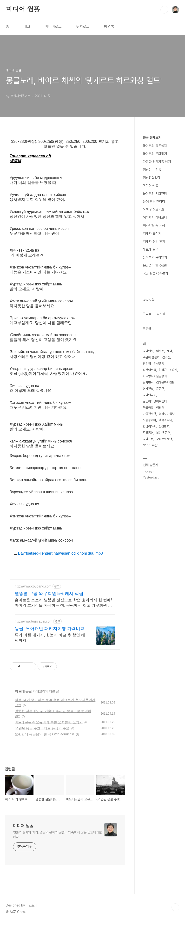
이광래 (160, 407)
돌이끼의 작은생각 (155, 146)
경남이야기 (149, 426)
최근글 (147, 313)
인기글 (161, 313)
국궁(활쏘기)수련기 (155, 273)
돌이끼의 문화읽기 (155, 154)
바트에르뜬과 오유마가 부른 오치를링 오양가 (49, 749)
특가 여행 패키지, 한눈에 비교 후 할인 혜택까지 (50, 664)
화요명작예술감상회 (155, 376)
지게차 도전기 (152, 233)
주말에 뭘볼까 (151, 357)
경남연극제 (149, 395)
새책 (169, 351)
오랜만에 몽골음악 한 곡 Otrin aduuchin (44, 761)
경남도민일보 (167, 414)
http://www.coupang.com (33, 613)
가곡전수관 (149, 414)
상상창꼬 (164, 426)
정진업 (147, 363)
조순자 (173, 370)
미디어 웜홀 (23, 9)
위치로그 (83, 26)
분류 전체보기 (152, 137)
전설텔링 (158, 363)
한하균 (163, 370)
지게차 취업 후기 (154, 241)
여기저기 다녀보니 (155, 217)
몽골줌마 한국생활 (155, 265)
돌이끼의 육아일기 (155, 257)
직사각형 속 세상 (154, 225)
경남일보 (148, 351)
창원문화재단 (164, 439)
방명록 (109, 26)
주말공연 (148, 433)
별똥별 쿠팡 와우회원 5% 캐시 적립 (49, 620)
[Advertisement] (97, 590)
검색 (164, 9)
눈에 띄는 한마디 (154, 201)
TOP (175, 934)
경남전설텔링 (151, 178)
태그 (27, 26)
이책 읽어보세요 (153, 209)
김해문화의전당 (165, 382)
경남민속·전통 (152, 170)
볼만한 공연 (163, 433)
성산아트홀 (149, 370)
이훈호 (160, 351)
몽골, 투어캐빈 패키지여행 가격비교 (50, 655)
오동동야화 (149, 420)
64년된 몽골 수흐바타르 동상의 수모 (42, 755)
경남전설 (148, 389)
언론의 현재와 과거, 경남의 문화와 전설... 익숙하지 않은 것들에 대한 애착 (58, 861)
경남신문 (148, 439)
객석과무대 (165, 420)
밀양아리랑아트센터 (155, 401)
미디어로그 (53, 26)
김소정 (166, 357)
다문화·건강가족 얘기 (157, 162)
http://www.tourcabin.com (33, 648)
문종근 (160, 389)
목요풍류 (148, 407)
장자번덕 (148, 382)
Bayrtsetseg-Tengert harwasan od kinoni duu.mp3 (60, 553)
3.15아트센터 (151, 445)
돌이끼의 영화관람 (155, 194)
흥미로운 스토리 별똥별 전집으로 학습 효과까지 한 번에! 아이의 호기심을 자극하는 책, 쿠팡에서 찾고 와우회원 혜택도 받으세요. (63, 629)
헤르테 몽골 (23, 718)
